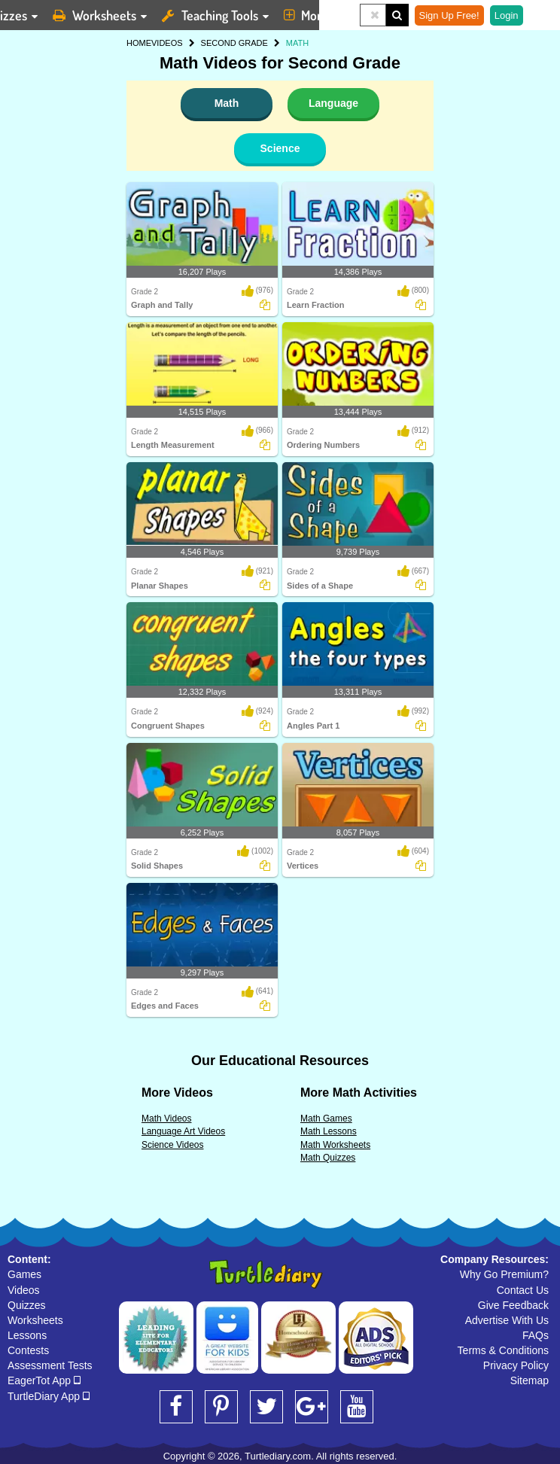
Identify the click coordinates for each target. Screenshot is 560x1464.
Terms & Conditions (503, 1350)
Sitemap (529, 1380)
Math (227, 103)
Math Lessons (328, 1131)
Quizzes (27, 1305)
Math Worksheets (335, 1145)
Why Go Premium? (504, 1274)
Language (333, 103)
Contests (28, 1350)
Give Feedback (513, 1305)
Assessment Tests (50, 1365)
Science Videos (173, 1145)
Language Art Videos (183, 1131)
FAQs (535, 1335)
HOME (138, 42)
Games (24, 1274)
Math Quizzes (327, 1157)
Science (280, 148)
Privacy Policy (516, 1365)
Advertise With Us (507, 1320)
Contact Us (523, 1290)
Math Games (326, 1118)
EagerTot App (44, 1380)
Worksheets (35, 1320)
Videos (24, 1290)
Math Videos (167, 1118)
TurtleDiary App (49, 1396)
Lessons (27, 1335)
